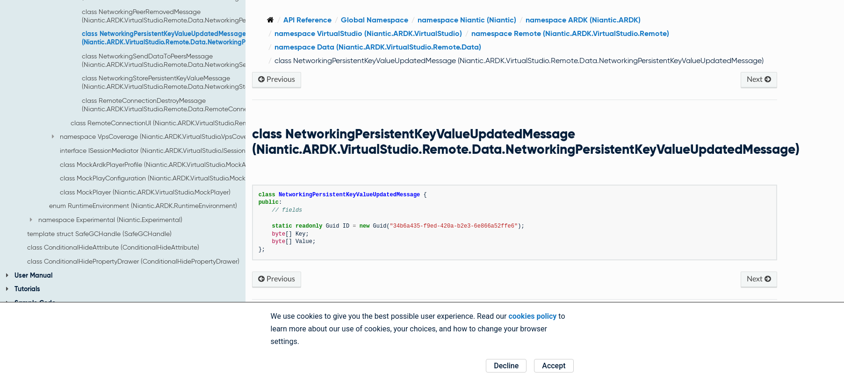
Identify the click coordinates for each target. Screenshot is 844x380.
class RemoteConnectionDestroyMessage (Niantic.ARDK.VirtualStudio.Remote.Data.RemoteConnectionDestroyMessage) (198, 104)
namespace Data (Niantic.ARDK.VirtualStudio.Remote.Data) (434, 47)
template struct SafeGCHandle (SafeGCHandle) (99, 233)
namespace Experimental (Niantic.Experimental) (106, 219)
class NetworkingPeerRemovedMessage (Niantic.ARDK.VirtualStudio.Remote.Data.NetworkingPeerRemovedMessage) (195, 15)
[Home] (326, 20)
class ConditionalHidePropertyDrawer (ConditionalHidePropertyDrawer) (133, 261)
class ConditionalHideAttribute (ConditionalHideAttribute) (113, 247)
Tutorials (23, 289)
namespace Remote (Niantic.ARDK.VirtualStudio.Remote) (626, 33)
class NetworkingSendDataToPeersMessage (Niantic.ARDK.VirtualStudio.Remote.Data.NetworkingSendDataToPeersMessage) (201, 60)
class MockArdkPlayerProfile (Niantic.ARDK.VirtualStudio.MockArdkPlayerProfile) (176, 164)
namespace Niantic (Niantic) (523, 20)
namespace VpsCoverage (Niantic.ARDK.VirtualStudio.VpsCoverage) (157, 136)
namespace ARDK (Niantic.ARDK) (639, 20)
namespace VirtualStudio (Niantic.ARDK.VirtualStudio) (424, 33)
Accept (553, 365)
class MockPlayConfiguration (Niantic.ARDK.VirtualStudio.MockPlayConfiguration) (180, 178)
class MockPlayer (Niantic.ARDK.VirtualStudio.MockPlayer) (145, 192)
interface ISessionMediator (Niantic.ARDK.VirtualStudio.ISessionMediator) (167, 150)
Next (763, 90)
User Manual (29, 275)
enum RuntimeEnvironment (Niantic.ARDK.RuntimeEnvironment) (143, 205)
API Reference (363, 20)
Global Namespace (430, 20)
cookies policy (532, 316)
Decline (506, 365)
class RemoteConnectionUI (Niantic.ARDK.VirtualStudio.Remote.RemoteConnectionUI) (198, 123)
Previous (332, 90)
